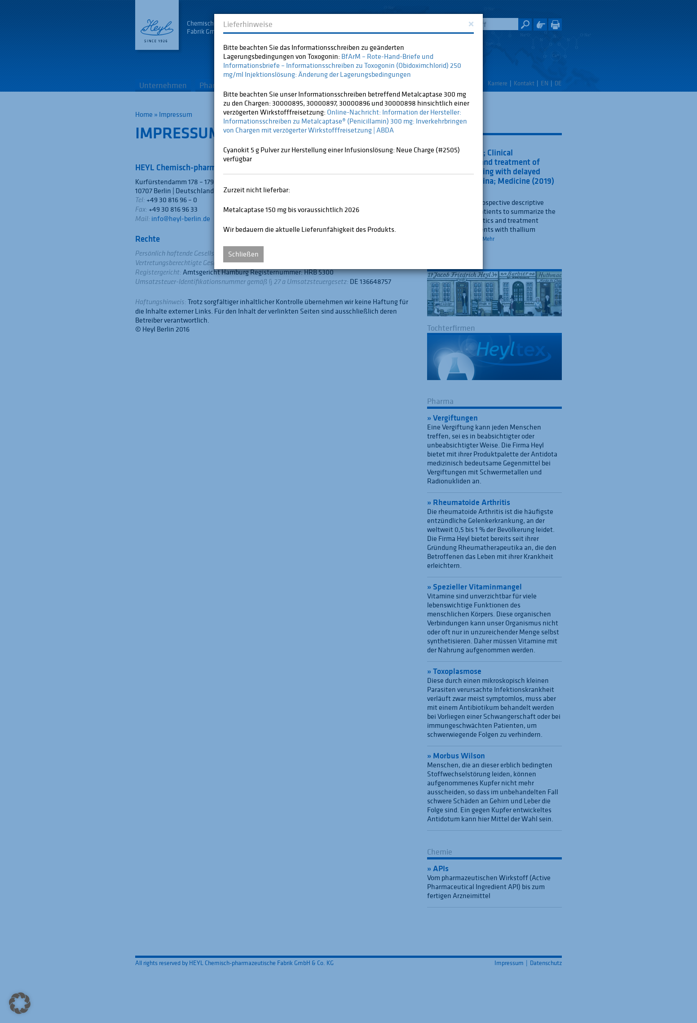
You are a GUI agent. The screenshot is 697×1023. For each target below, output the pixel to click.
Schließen (243, 253)
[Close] (471, 23)
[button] (20, 1003)
